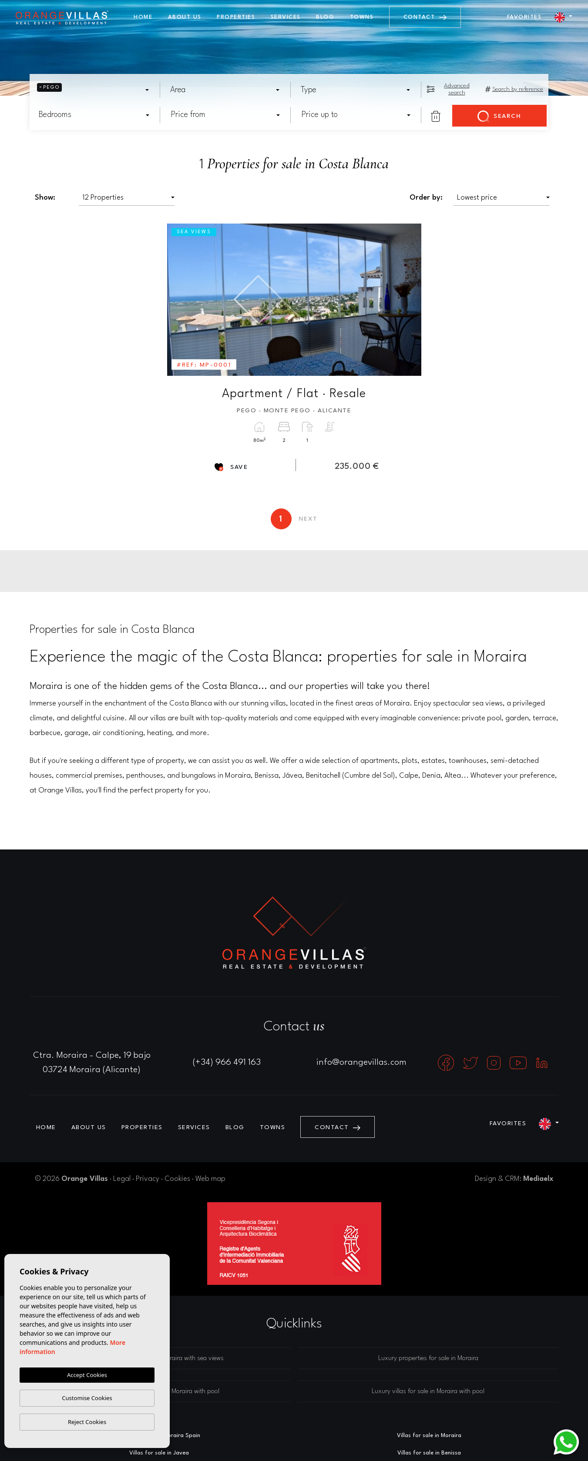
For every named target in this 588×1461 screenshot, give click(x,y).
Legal (122, 1179)
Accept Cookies (87, 1375)
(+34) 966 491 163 (227, 1062)
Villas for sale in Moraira (429, 1435)
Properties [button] (236, 17)
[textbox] (67, 90)
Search (499, 116)
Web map (210, 1179)
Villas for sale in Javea (159, 1453)
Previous (179, 300)
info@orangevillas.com (361, 1062)
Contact (425, 17)
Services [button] (286, 17)
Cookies (177, 1179)
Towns (362, 17)
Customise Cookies (87, 1398)
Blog (325, 17)
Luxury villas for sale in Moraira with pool (428, 1391)
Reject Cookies (87, 1422)
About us (185, 17)
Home (143, 17)
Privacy (147, 1179)
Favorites (524, 17)
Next (408, 300)
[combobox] (94, 89)
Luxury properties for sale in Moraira (428, 1358)
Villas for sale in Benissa (429, 1453)
